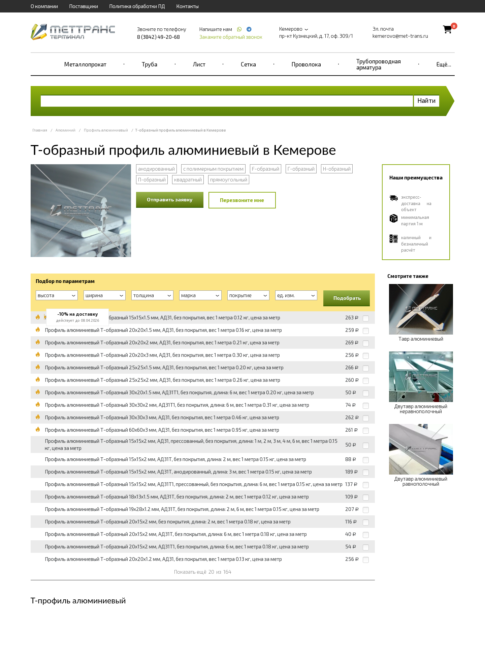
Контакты (187, 6)
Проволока (306, 64)
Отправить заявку (170, 199)
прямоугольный (228, 179)
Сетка (248, 64)
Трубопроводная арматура (378, 64)
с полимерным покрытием (213, 169)
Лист (199, 64)
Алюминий (65, 130)
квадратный (188, 179)
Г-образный (301, 169)
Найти (426, 100)
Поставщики (83, 6)
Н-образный (337, 169)
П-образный (152, 179)
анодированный (156, 169)
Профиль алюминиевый (106, 130)
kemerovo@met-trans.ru (400, 36)
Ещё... (444, 64)
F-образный (265, 169)
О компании (44, 6)
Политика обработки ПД (137, 6)
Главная (39, 130)
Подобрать (347, 298)
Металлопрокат (85, 64)
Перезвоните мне (242, 200)
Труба (149, 64)
